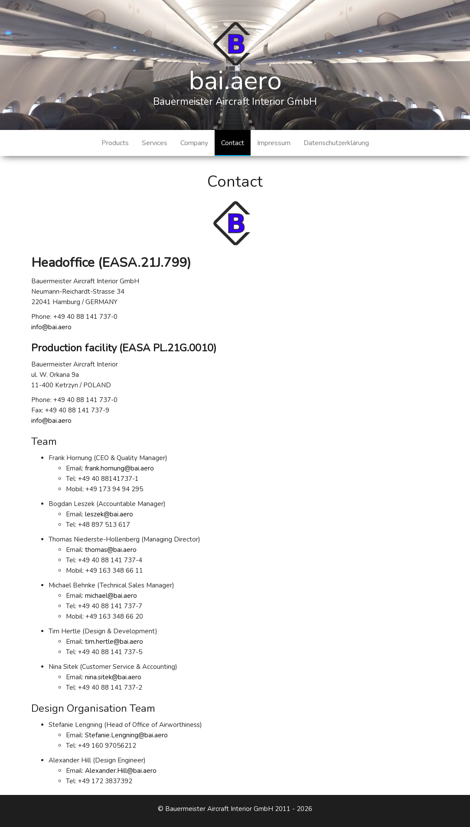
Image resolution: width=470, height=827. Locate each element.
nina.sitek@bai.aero (113, 677)
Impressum (273, 143)
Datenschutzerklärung (336, 143)
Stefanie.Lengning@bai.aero (126, 735)
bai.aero (235, 80)
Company (194, 143)
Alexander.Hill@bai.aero (121, 770)
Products (115, 143)
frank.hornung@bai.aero (119, 468)
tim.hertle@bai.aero (114, 641)
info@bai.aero (51, 327)
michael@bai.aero (111, 595)
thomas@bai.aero (111, 549)
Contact (232, 143)
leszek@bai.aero (109, 514)
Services (154, 143)
